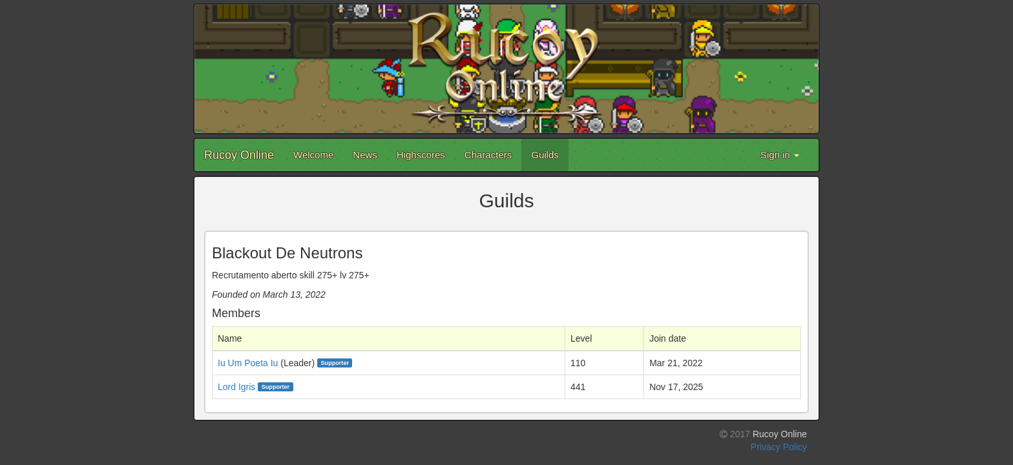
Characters (488, 154)
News (365, 154)
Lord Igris (236, 387)
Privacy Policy (779, 447)
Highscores (421, 154)
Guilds (545, 154)
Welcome (313, 154)
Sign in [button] (779, 154)
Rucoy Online (239, 155)
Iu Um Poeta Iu (248, 363)
